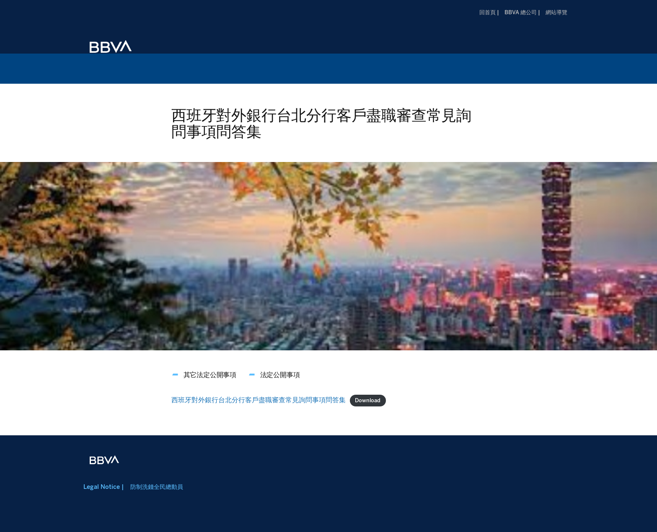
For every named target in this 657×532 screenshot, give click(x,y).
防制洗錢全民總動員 (156, 487)
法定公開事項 (280, 375)
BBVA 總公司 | (522, 12)
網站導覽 (556, 12)
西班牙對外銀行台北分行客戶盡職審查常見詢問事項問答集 (258, 400)
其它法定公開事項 (210, 375)
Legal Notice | (103, 487)
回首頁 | (489, 12)
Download (367, 400)
